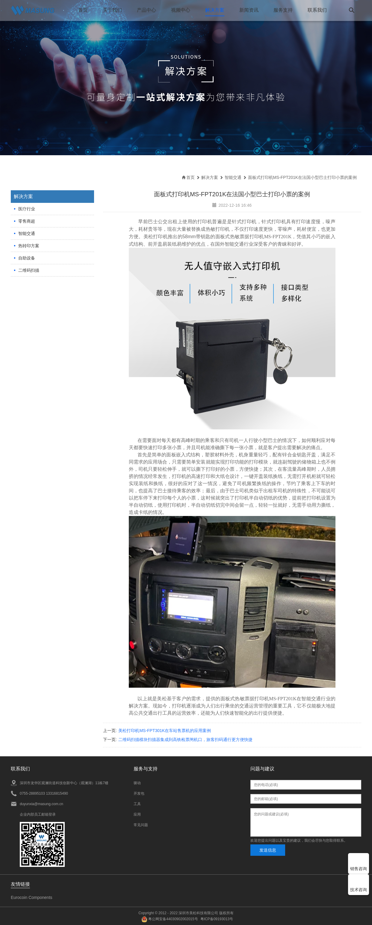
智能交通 (26, 233)
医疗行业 (26, 208)
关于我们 (112, 10)
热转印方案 (28, 245)
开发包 (139, 793)
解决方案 (214, 10)
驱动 (137, 783)
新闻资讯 (248, 10)
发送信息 (267, 849)
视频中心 (180, 10)
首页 (82, 10)
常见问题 (141, 825)
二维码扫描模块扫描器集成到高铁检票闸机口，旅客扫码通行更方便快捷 (185, 739)
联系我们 (316, 10)
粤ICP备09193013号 (216, 919)
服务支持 (282, 10)
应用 (137, 814)
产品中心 (146, 10)
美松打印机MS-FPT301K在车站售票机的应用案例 (164, 730)
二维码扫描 (28, 270)
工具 (137, 804)
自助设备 (26, 257)
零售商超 (26, 220)
